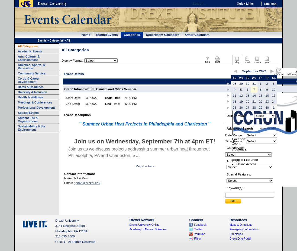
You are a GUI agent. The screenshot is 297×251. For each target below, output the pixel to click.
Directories (236, 234)
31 (254, 83)
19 (241, 101)
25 (234, 107)
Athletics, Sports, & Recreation (31, 66)
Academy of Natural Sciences (148, 229)
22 (260, 101)
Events (42, 40)
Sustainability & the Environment (31, 128)
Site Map (270, 3)
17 (274, 95)
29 (241, 83)
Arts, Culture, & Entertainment (29, 58)
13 (247, 95)
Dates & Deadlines (31, 87)
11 (234, 95)
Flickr (197, 238)
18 (234, 101)
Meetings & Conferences (35, 102)
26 (241, 107)
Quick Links (245, 3)
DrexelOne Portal (240, 238)
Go (228, 3)
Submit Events (107, 34)
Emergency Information (244, 229)
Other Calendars (197, 34)
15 (260, 95)
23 (267, 101)
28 (234, 83)
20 (247, 101)
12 (241, 95)
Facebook (200, 224)
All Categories (28, 46)
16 (267, 95)
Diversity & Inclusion (32, 92)
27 (247, 107)
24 (274, 101)
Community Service (32, 73)
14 (254, 95)
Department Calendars (162, 34)
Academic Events (30, 51)
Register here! (145, 166)
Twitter (198, 229)
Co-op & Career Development (29, 80)
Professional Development (36, 107)
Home (86, 34)
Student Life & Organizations (28, 119)
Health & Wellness (30, 97)
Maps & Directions (241, 224)
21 (254, 101)
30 (247, 83)
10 (274, 89)
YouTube (199, 234)
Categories (132, 34)
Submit (233, 201)
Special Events (28, 112)
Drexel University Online (145, 224)
